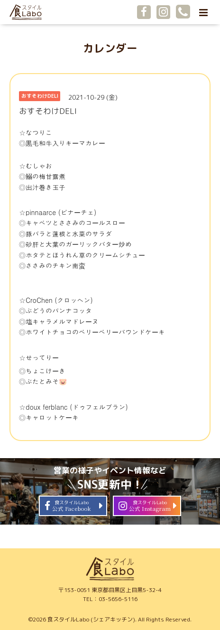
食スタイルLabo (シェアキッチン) (91, 619)
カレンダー (110, 48)
